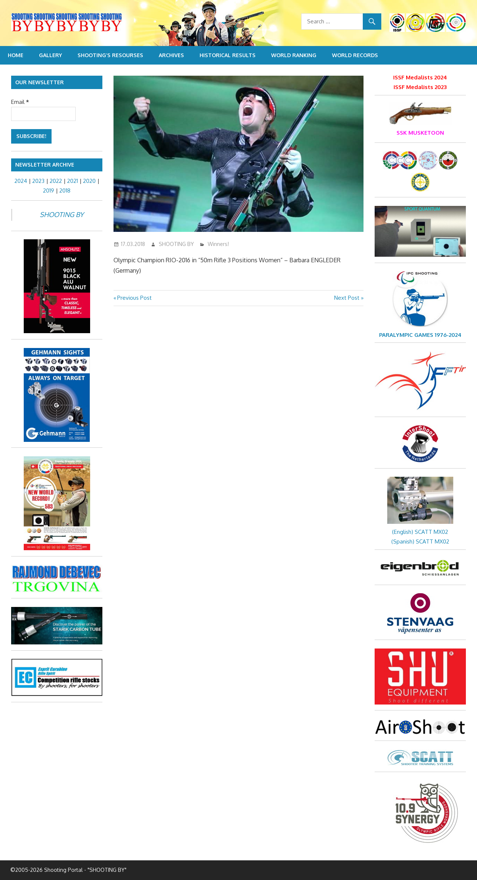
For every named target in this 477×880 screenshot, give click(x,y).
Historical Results (228, 55)
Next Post (346, 297)
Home (15, 55)
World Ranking (293, 55)
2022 (56, 180)
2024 (20, 180)
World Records (355, 55)
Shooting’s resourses (110, 55)
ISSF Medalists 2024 (420, 77)
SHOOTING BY (176, 244)
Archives (171, 55)
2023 (38, 180)
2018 (64, 190)
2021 (72, 180)
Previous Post (134, 297)
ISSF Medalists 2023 (420, 87)
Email (20, 101)
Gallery (50, 55)
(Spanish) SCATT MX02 (420, 541)
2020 (89, 180)
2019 (48, 190)
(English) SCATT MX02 (420, 531)
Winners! (218, 244)
